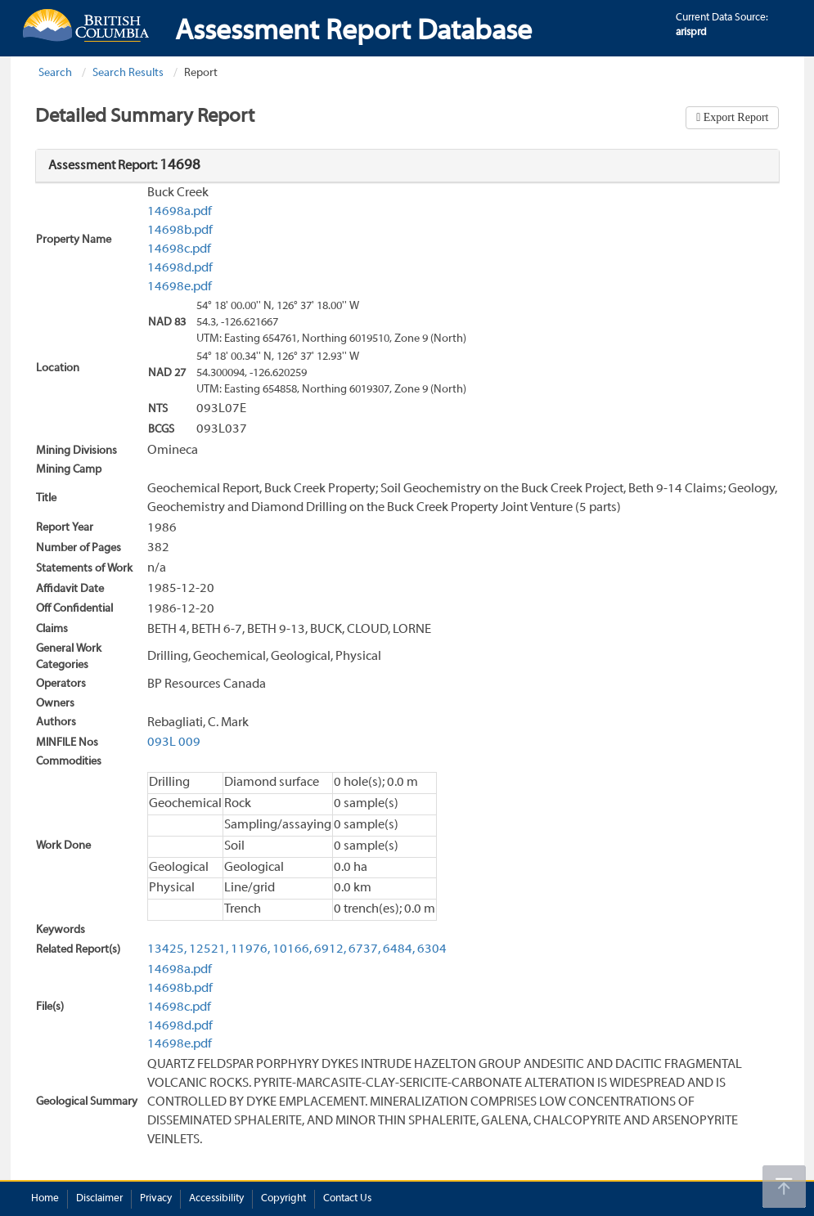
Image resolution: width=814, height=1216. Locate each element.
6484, (399, 949)
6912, (330, 949)
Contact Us (347, 1199)
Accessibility (216, 1199)
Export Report (734, 117)
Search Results (128, 73)
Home (45, 1199)
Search (55, 73)
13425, (167, 949)
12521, (208, 949)
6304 (432, 949)
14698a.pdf (179, 211)
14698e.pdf (179, 287)
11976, (250, 949)
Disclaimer (99, 1199)
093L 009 (173, 742)
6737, (364, 949)
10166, (292, 949)
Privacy (156, 1199)
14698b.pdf (180, 230)
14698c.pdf (179, 249)
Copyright (283, 1199)
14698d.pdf (180, 268)
